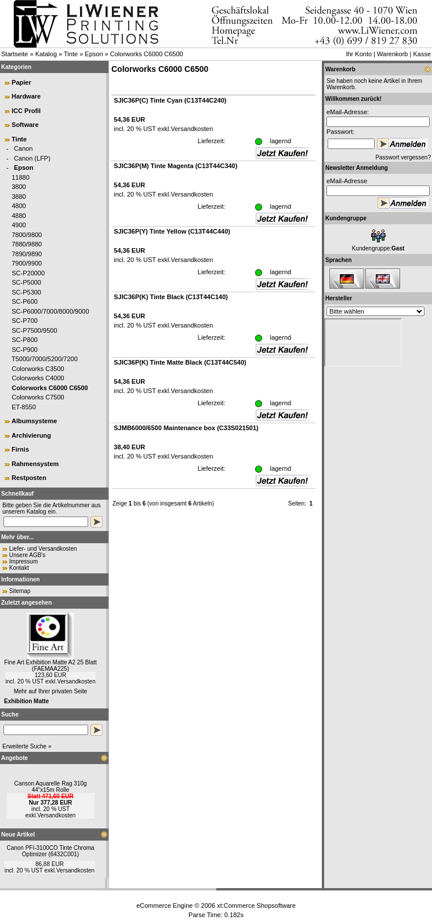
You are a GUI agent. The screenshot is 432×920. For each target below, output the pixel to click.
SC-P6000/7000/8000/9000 (50, 311)
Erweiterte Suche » (27, 746)
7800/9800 (27, 234)
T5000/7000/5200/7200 (45, 358)
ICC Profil (26, 110)
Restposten (29, 477)
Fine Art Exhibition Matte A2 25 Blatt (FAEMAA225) (50, 665)
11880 (21, 177)
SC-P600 (25, 301)
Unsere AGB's (27, 555)
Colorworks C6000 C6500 (146, 53)
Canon (23, 148)
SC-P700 (25, 320)
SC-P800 (25, 339)
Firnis (20, 449)
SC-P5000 (26, 282)
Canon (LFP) (32, 158)
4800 (19, 205)
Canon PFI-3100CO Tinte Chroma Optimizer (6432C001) (50, 851)
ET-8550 (24, 406)
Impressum (23, 561)
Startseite (14, 53)
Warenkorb (392, 53)
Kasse (422, 53)
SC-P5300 (26, 292)
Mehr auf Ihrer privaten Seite (51, 691)
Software (25, 124)
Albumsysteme (34, 420)
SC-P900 (25, 349)
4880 (19, 215)
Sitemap (20, 591)
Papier (21, 82)
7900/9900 (27, 263)
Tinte (71, 53)
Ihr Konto (359, 53)
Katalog (46, 53)
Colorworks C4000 (38, 377)
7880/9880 (27, 244)
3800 (19, 186)
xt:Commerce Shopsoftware (256, 905)
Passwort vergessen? (403, 157)
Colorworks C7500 (38, 397)
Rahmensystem (35, 463)
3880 (19, 196)
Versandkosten (76, 681)
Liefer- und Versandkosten (43, 549)
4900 (19, 224)
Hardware (26, 96)
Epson (94, 53)
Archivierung (31, 435)
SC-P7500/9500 (34, 330)
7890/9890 (27, 253)
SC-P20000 (28, 273)
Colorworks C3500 (38, 368)
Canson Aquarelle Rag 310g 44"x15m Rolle (50, 786)
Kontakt (19, 568)
